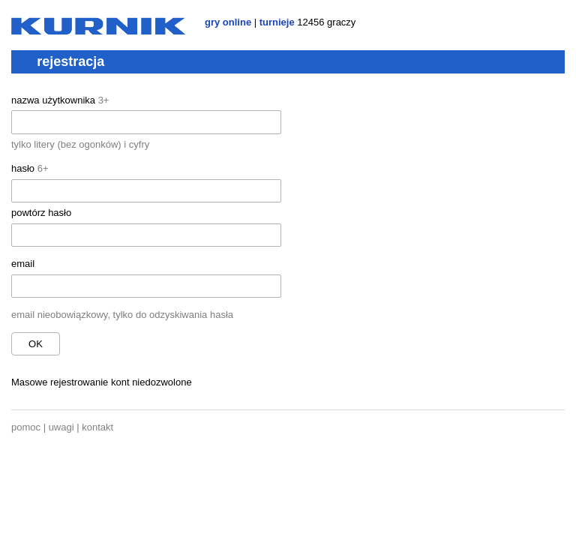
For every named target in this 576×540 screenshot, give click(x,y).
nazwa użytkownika (60, 100)
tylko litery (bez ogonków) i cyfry (80, 144)
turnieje (277, 22)
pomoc (25, 427)
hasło (30, 168)
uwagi (61, 427)
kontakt (97, 427)
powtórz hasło (41, 212)
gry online (228, 22)
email (22, 263)
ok (35, 344)
